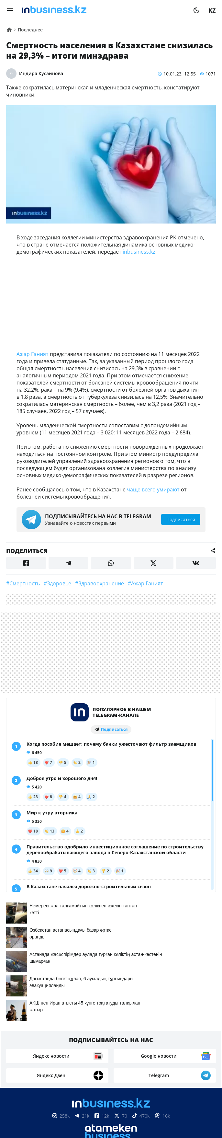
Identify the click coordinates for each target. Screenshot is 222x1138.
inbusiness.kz (139, 251)
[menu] (10, 10)
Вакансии (159, 1035)
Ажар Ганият (33, 354)
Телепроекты (120, 1035)
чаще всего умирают (153, 489)
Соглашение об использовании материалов (111, 1107)
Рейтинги (195, 1035)
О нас (21, 1035)
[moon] (196, 10)
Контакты (49, 1035)
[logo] (103, 10)
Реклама (82, 1035)
